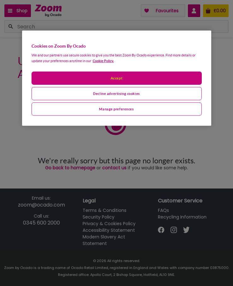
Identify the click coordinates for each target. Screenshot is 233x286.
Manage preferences (116, 109)
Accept (116, 78)
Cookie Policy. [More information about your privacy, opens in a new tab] (103, 61)
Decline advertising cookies (116, 93)
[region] (116, 78)
